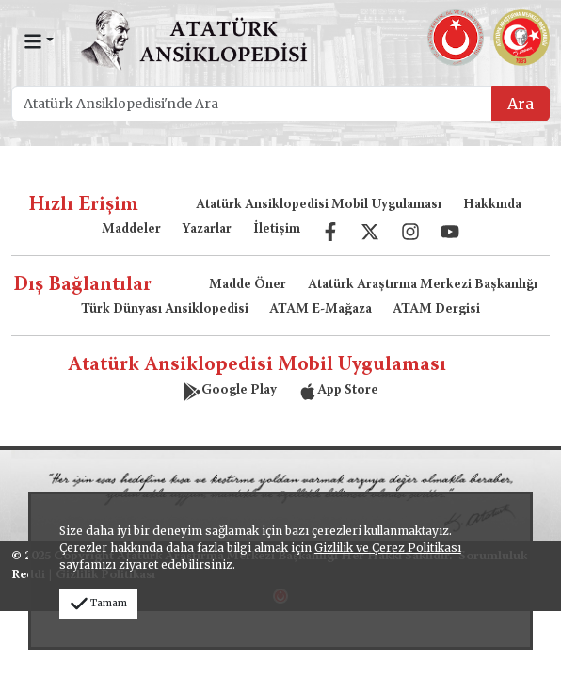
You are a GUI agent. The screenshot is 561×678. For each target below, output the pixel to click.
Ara (520, 103)
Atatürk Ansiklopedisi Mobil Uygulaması (318, 205)
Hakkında (492, 205)
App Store (338, 390)
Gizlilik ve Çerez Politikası (387, 548)
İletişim (276, 229)
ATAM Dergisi (436, 309)
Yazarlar (207, 229)
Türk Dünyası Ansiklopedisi (164, 309)
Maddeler (131, 229)
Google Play (230, 390)
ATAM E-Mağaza (320, 309)
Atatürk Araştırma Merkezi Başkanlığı (422, 285)
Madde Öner (247, 285)
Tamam (98, 603)
